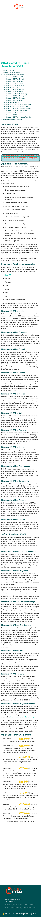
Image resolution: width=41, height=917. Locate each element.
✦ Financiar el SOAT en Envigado (14, 106)
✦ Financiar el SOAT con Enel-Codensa (16, 138)
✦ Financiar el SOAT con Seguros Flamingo (17, 135)
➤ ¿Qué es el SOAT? (7, 97)
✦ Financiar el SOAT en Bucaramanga (16, 121)
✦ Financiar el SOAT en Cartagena (14, 125)
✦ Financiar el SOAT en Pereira (13, 110)
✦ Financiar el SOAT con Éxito (13, 140)
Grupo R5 (8, 302)
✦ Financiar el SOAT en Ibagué (13, 118)
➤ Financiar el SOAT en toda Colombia (13, 102)
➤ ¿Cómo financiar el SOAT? (10, 129)
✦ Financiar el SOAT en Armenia (14, 116)
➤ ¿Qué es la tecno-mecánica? (10, 99)
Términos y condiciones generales (13, 907)
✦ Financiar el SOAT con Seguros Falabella (17, 144)
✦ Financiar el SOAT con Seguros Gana (16, 133)
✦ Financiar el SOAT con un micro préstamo (17, 131)
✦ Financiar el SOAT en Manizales (14, 112)
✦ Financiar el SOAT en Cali (12, 114)
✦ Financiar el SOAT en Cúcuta (13, 127)
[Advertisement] (20, 31)
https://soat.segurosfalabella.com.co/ (22, 744)
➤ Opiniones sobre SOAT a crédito (12, 146)
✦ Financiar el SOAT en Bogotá (13, 108)
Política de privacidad (10, 909)
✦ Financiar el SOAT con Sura (13, 142)
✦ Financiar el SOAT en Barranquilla (15, 123)
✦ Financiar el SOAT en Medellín (14, 104)
